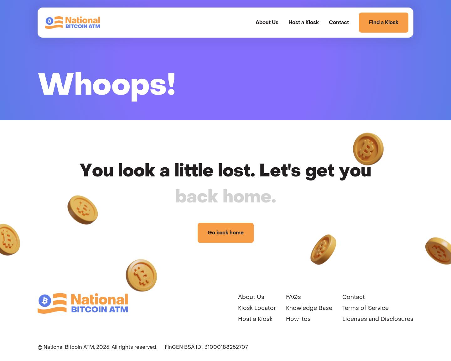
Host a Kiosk (303, 22)
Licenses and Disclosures (377, 319)
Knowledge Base (309, 308)
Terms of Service (365, 308)
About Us (267, 22)
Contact (339, 22)
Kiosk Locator (257, 308)
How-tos (298, 319)
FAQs (293, 297)
